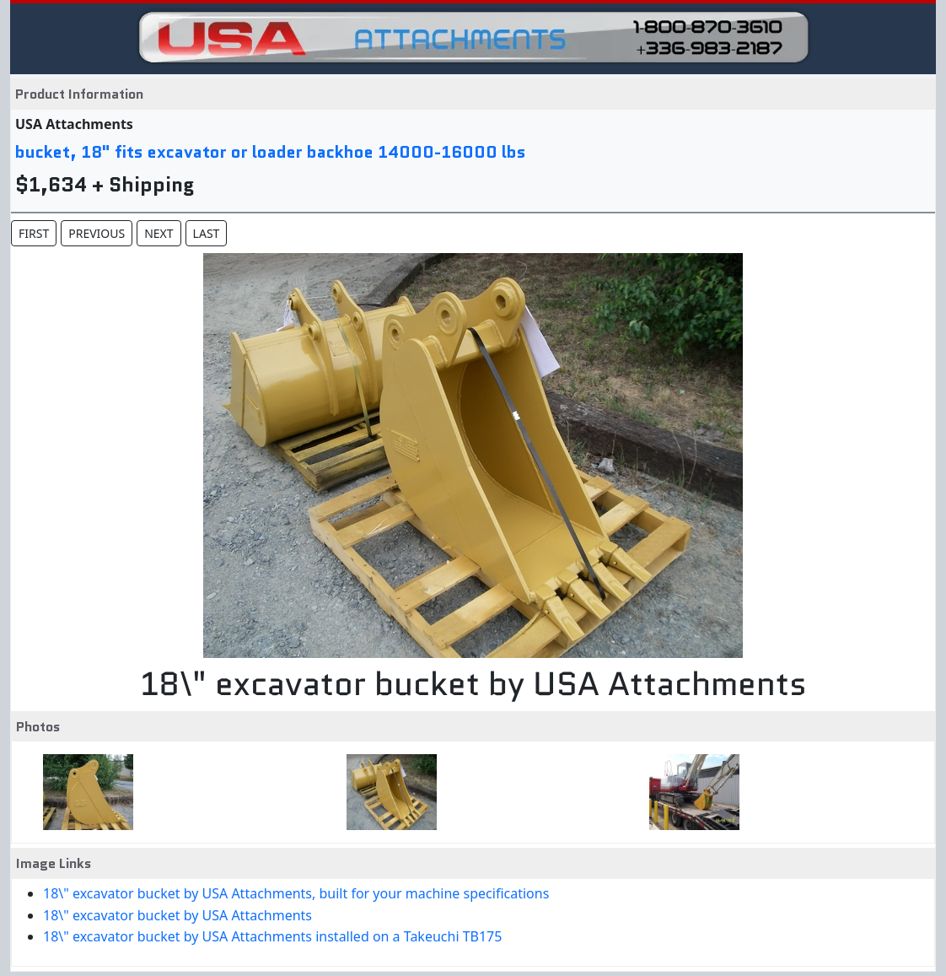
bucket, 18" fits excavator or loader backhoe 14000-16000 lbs (270, 152)
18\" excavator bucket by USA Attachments (177, 915)
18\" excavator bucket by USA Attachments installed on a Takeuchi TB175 (272, 936)
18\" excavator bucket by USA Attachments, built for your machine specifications (296, 893)
